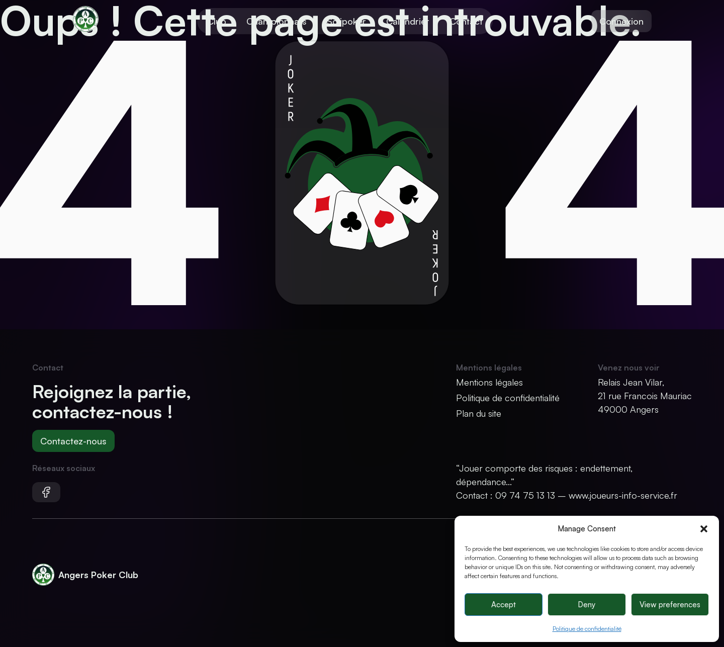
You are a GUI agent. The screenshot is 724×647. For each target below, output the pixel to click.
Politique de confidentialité (587, 628)
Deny (586, 604)
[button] (704, 529)
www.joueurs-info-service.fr (623, 495)
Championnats (276, 21)
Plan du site (478, 413)
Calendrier (407, 21)
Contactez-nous (73, 440)
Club (216, 21)
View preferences (670, 604)
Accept (503, 604)
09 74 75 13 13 (525, 495)
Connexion (621, 21)
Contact (466, 21)
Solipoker (346, 21)
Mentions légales (489, 382)
